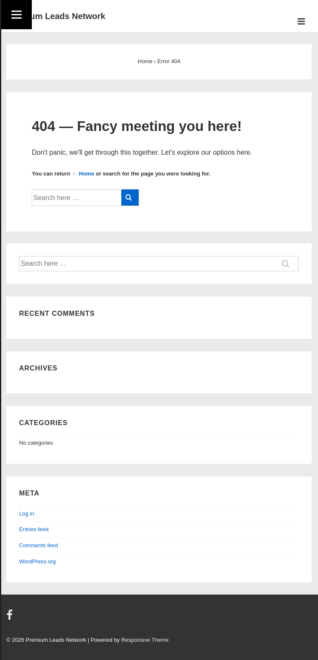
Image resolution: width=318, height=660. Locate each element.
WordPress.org (37, 561)
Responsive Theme (145, 640)
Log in (26, 513)
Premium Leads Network (55, 16)
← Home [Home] (83, 173)
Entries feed (33, 529)
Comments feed (38, 545)
